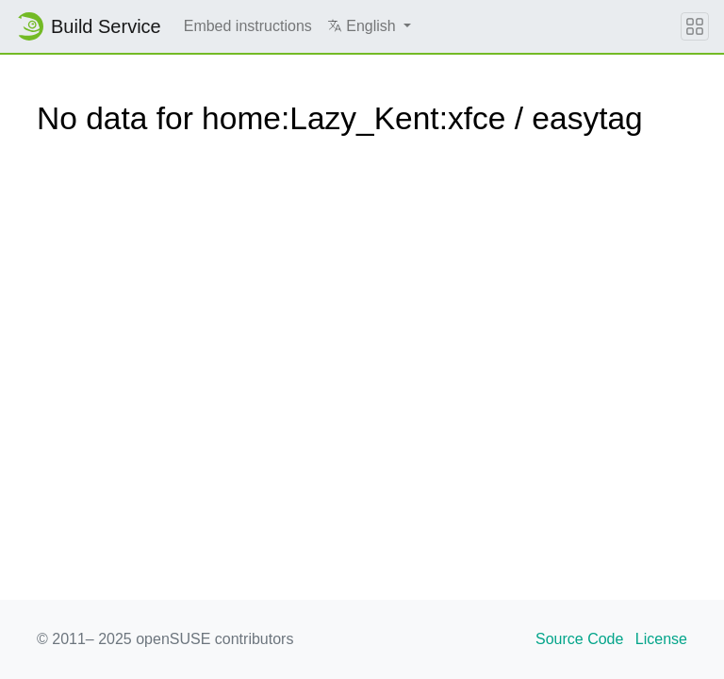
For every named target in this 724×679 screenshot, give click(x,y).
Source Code (579, 639)
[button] (369, 26)
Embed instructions (248, 26)
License (661, 639)
